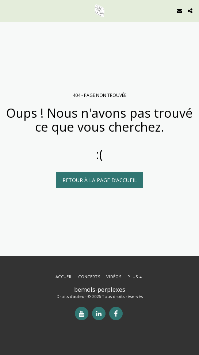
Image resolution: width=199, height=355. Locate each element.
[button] (8, 10)
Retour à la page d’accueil (99, 180)
